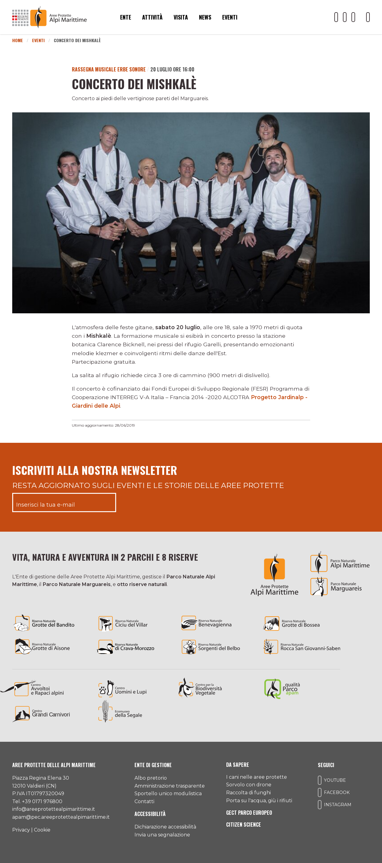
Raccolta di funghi (248, 793)
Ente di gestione (153, 765)
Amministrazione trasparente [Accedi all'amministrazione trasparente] (169, 786)
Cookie (42, 830)
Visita (181, 17)
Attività (152, 17)
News (205, 17)
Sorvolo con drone (248, 785)
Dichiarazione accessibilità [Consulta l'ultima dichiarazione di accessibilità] (165, 827)
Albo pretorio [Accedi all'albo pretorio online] (150, 778)
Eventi (229, 17)
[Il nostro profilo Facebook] (345, 17)
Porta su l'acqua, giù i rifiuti (259, 800)
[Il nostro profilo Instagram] (353, 17)
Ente (125, 17)
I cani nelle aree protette (256, 777)
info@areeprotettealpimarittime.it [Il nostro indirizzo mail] (53, 809)
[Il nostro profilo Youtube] (336, 17)
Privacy (21, 830)
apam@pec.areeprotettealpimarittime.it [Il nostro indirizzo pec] (61, 817)
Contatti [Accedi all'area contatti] (144, 801)
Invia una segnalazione (162, 835)
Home (17, 40)
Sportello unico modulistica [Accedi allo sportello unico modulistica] (168, 793)
